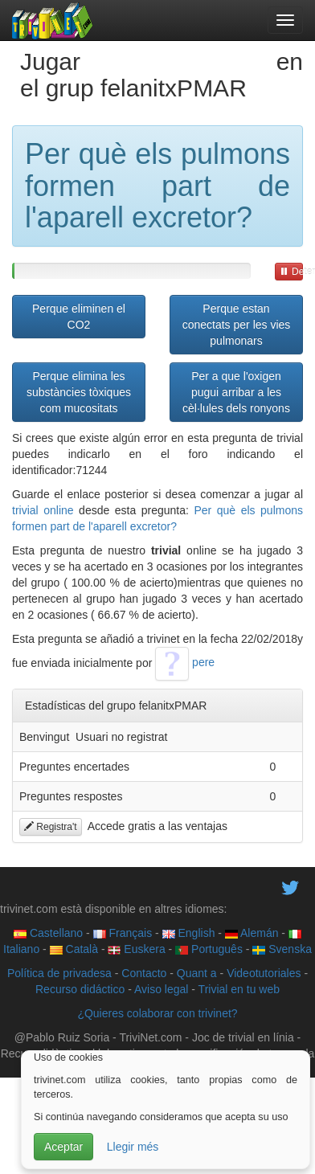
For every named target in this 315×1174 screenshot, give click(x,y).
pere (185, 662)
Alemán (252, 933)
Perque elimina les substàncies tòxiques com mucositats (79, 392)
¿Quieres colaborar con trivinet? (157, 1013)
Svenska (282, 949)
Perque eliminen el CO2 (78, 316)
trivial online (43, 510)
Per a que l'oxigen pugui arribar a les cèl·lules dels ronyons (236, 392)
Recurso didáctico (80, 989)
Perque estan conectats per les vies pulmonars (236, 324)
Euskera (136, 949)
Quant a (197, 973)
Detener (291, 271)
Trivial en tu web (239, 989)
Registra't (50, 826)
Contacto (143, 973)
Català (74, 949)
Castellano (48, 933)
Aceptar (63, 1146)
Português (209, 949)
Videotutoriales (264, 973)
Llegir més (133, 1146)
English (188, 933)
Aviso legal (161, 989)
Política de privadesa (59, 973)
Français (123, 933)
